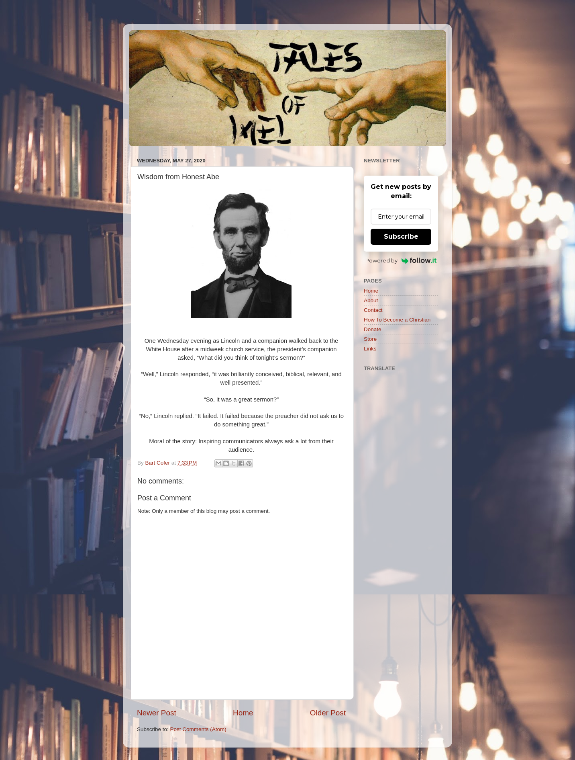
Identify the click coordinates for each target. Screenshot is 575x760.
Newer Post (156, 713)
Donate (372, 329)
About (371, 300)
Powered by (400, 260)
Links (370, 349)
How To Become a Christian (397, 320)
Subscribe (401, 236)
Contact (373, 310)
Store (370, 339)
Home (243, 713)
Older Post (328, 713)
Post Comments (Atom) (198, 729)
